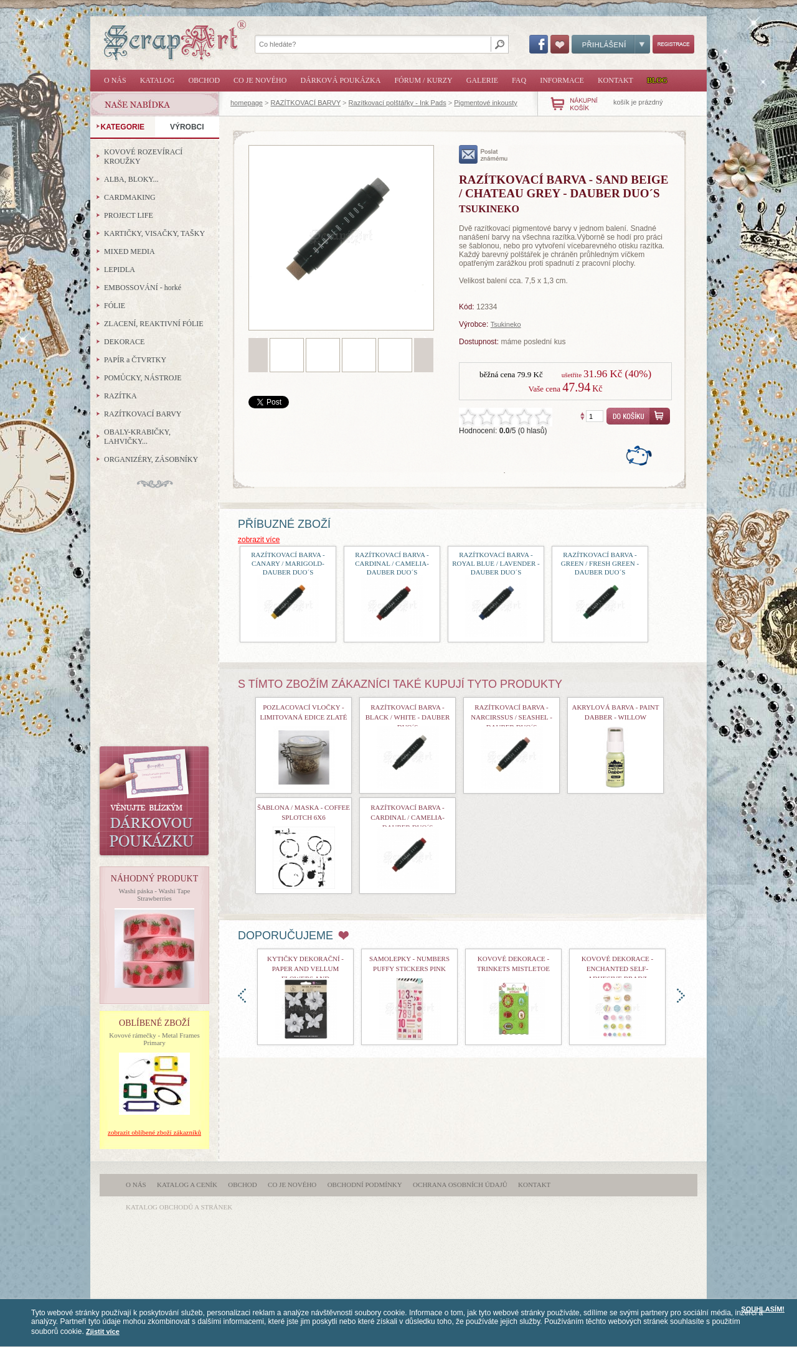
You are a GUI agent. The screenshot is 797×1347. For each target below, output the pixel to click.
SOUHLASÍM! (763, 1309)
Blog (657, 80)
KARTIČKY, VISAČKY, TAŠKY (154, 233)
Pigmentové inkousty (485, 102)
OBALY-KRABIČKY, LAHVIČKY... (137, 437)
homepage (246, 102)
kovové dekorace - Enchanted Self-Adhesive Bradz (618, 968)
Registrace (673, 44)
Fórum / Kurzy (423, 80)
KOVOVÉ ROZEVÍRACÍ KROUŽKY (143, 157)
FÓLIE (114, 305)
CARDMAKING (130, 197)
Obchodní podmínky (365, 1184)
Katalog (157, 80)
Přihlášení (611, 44)
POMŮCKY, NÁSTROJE (142, 377)
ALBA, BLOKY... (131, 179)
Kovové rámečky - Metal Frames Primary (154, 1038)
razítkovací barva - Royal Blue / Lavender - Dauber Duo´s (496, 563)
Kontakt (615, 80)
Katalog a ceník (187, 1184)
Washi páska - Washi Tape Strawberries (155, 894)
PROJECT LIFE (128, 215)
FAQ (519, 80)
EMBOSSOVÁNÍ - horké (142, 287)
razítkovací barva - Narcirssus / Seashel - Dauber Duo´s (511, 717)
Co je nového (259, 80)
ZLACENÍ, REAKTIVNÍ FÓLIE (154, 323)
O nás (115, 80)
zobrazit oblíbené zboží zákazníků (154, 1132)
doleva (242, 995)
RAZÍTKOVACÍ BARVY (306, 102)
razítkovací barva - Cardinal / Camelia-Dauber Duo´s (392, 563)
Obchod (204, 80)
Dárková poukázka (340, 80)
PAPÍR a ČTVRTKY (135, 359)
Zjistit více (103, 1331)
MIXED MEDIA (129, 251)
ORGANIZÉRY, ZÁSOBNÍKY (151, 459)
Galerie (482, 80)
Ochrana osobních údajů (460, 1184)
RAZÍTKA (120, 396)
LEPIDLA (119, 269)
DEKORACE (124, 341)
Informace (562, 80)
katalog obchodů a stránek (179, 1207)
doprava (681, 995)
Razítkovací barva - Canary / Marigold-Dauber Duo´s (288, 563)
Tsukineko (506, 324)
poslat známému (483, 154)
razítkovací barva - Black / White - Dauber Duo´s (407, 717)
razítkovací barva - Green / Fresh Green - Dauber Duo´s (600, 563)
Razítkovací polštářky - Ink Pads (397, 102)
